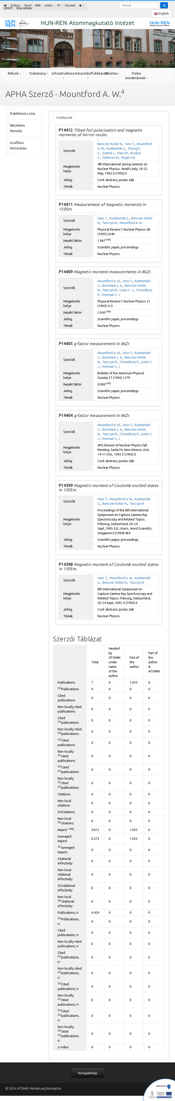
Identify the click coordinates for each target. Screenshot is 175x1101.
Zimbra (15, 5)
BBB (38, 5)
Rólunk (14, 73)
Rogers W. (128, 157)
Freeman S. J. (111, 295)
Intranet (70, 5)
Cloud (27, 5)
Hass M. (122, 153)
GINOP (8, 8)
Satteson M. (110, 157)
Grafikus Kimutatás (18, 145)
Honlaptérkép (87, 1073)
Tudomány (38, 73)
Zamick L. (108, 153)
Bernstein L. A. (112, 285)
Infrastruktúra (63, 75)
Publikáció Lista (22, 113)
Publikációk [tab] (64, 118)
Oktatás (112, 73)
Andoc (49, 5)
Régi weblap (24, 8)
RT (59, 5)
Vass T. (130, 144)
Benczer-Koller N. (110, 144)
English (161, 14)
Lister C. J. (127, 290)
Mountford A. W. (131, 223)
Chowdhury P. (129, 362)
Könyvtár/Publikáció (87, 75)
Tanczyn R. (110, 223)
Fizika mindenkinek (136, 75)
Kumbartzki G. (116, 148)
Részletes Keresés (17, 128)
